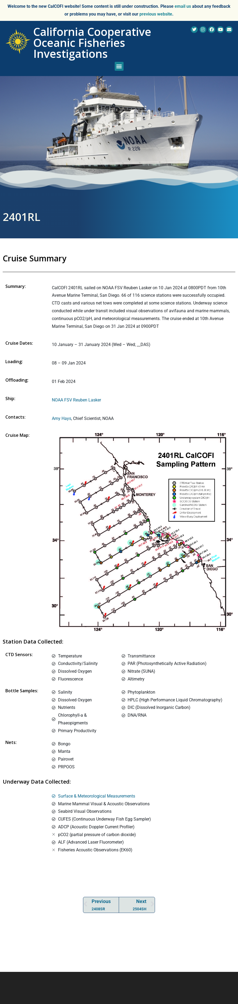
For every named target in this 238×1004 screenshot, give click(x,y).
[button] (119, 66)
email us (183, 6)
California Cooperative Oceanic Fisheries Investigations (92, 42)
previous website (155, 14)
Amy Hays (61, 418)
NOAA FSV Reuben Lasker (76, 400)
